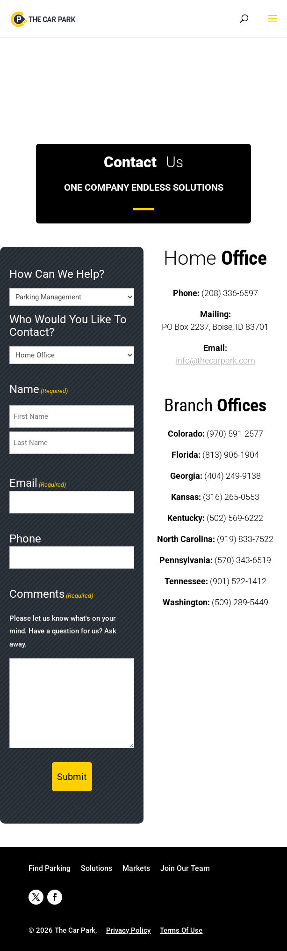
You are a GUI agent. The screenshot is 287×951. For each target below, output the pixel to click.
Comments (51, 595)
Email (37, 484)
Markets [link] (136, 869)
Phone (25, 539)
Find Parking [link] (50, 869)
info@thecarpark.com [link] (215, 360)
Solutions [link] (96, 869)
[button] (272, 24)
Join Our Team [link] (185, 869)
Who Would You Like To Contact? (68, 326)
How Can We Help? (56, 274)
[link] (44, 18)
